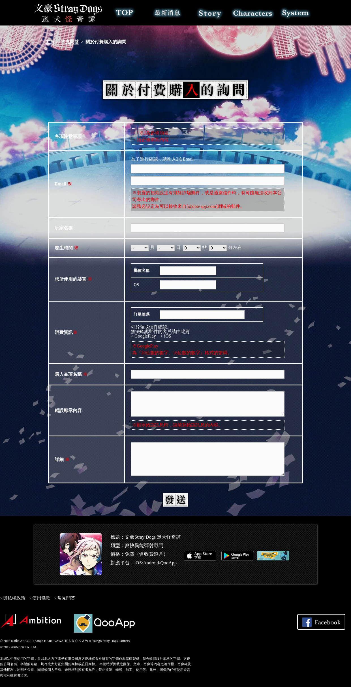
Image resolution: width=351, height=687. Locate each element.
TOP (124, 12)
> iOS (165, 336)
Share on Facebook (321, 622)
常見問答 (70, 41)
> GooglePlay (143, 336)
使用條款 (41, 598)
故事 (210, 12)
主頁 (49, 41)
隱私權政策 (14, 598)
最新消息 (167, 12)
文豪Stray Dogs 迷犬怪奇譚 (68, 12)
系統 (295, 12)
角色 (253, 12)
